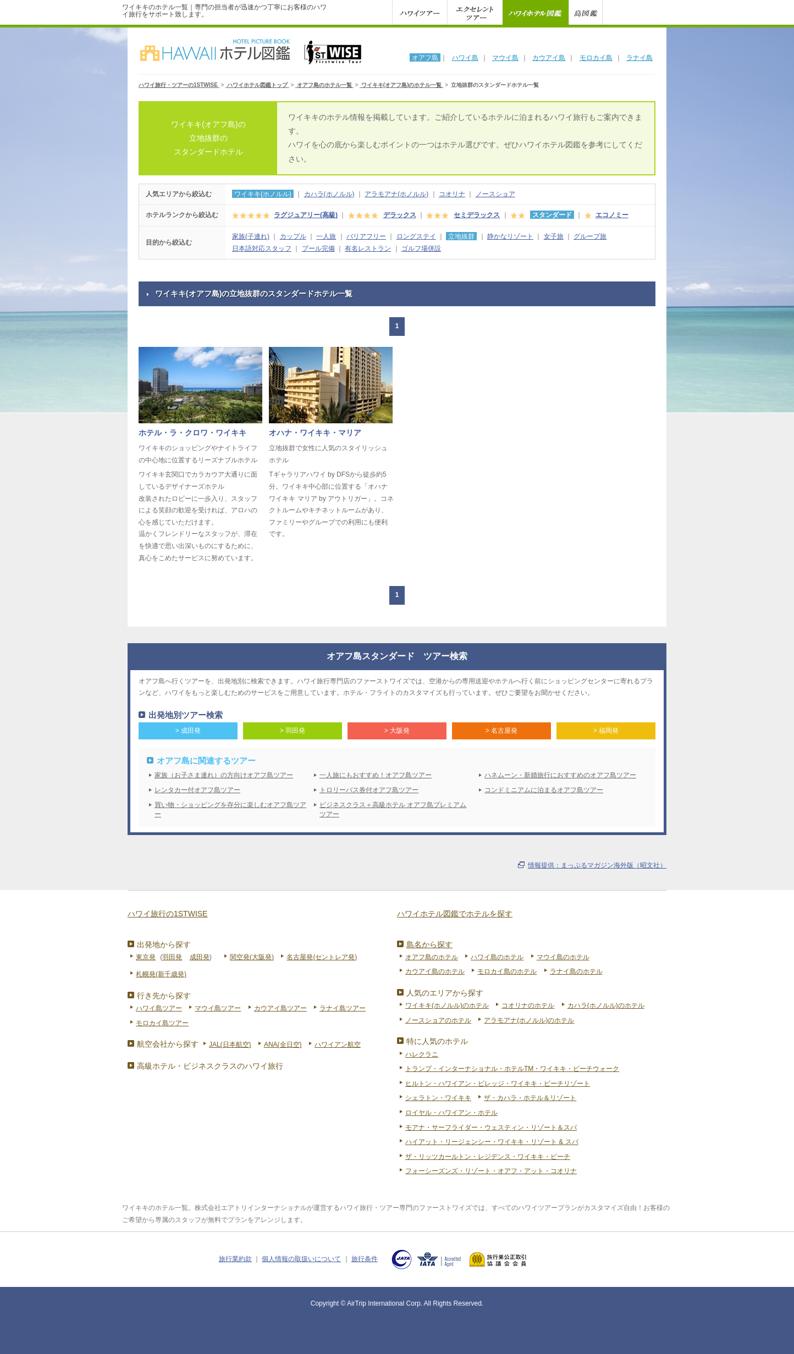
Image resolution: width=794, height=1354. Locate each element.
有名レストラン (368, 248)
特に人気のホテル (437, 1041)
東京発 (146, 957)
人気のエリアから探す (444, 992)
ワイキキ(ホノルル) (262, 194)
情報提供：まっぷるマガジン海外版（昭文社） (597, 865)
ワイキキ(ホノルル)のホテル (447, 1005)
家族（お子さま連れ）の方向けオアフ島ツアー (224, 775)
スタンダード (552, 215)
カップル (293, 236)
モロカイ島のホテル (507, 971)
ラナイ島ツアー (342, 1008)
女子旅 (554, 236)
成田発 (199, 957)
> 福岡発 (606, 730)
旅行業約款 (235, 1259)
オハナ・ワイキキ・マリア (315, 432)
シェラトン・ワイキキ (438, 1098)
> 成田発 (188, 730)
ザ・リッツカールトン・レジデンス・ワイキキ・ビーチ (487, 1156)
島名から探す (429, 944)
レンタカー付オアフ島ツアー (197, 790)
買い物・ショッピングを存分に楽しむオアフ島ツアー (230, 809)
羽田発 (172, 957)
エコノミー (612, 215)
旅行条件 (364, 1259)
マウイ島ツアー (218, 1008)
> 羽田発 (292, 730)
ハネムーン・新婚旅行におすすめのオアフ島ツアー (560, 775)
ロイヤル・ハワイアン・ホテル (451, 1113)
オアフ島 (425, 58)
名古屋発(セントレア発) (321, 957)
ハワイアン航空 (338, 1044)
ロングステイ (416, 236)
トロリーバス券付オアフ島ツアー (368, 790)
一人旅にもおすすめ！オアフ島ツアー (375, 775)
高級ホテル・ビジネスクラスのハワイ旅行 (210, 1066)
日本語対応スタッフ (261, 248)
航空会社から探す (167, 1044)
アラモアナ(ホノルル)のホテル (529, 1020)
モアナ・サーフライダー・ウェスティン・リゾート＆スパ (491, 1127)
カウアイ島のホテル (435, 971)
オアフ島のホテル (431, 957)
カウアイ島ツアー (280, 1008)
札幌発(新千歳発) (161, 974)
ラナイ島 (639, 58)
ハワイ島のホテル (497, 957)
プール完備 (318, 248)
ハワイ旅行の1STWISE (167, 913)
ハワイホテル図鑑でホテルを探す (454, 913)
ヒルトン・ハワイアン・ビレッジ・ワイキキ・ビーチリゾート (497, 1083)
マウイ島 (505, 58)
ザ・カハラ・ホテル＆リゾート (530, 1098)
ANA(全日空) (283, 1044)
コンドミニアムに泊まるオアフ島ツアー (543, 790)
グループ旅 (590, 236)
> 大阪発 (397, 730)
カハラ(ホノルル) (329, 194)
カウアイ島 (548, 58)
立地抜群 (461, 236)
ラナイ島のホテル (576, 971)
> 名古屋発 (501, 730)
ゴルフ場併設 (421, 248)
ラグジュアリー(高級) (306, 215)
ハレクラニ (421, 1054)
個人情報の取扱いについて (301, 1259)
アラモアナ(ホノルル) (396, 194)
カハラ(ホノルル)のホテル (605, 1005)
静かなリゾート (510, 236)
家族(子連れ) (250, 236)
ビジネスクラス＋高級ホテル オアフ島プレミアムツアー (392, 809)
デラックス (399, 215)
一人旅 (326, 236)
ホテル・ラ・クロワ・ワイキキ (192, 432)
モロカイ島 (596, 58)
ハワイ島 (465, 58)
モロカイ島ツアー (162, 1023)
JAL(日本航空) (230, 1044)
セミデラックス (477, 215)
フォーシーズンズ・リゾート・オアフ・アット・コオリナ (491, 1171)
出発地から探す (164, 944)
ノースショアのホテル (438, 1020)
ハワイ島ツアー (159, 1008)
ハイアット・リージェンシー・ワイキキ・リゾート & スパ (491, 1142)
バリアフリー (366, 236)
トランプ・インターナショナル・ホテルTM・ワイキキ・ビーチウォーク (512, 1069)
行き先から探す (164, 995)
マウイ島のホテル (563, 957)
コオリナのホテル (527, 1005)
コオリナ (452, 194)
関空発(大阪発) (252, 957)
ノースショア (495, 194)
